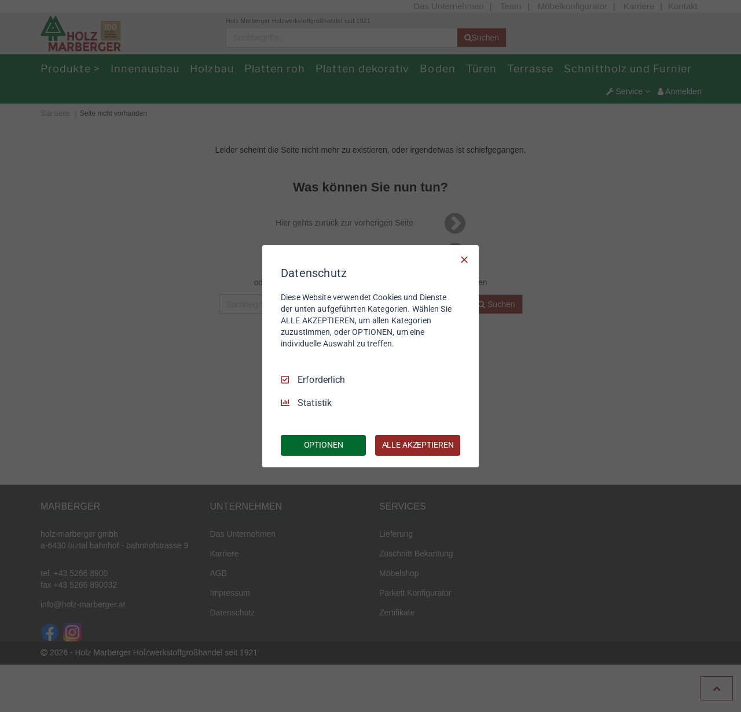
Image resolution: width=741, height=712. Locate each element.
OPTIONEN (323, 444)
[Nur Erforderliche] (464, 259)
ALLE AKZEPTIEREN (418, 444)
